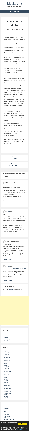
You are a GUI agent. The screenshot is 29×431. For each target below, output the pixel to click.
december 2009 (7, 371)
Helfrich (8, 29)
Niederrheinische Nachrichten (17, 31)
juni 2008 (6, 396)
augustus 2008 (7, 393)
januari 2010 (7, 369)
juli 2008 (6, 394)
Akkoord (23, 424)
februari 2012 (7, 352)
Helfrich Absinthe (8, 410)
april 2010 (6, 365)
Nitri (5, 413)
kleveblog (6, 411)
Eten (8, 31)
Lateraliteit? (6, 337)
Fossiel (5, 336)
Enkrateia (6, 340)
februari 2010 (7, 368)
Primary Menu (14, 11)
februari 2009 (7, 385)
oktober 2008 (7, 390)
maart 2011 (6, 354)
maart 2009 (6, 383)
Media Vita (14, 3)
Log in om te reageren (7, 204)
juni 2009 (6, 379)
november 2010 (7, 357)
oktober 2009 (7, 374)
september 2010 (8, 359)
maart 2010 (6, 366)
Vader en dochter (8, 417)
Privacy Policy (19, 429)
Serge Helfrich (7, 416)
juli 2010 (6, 362)
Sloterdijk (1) (7, 339)
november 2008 (7, 388)
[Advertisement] (14, 310)
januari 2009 (7, 386)
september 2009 (8, 376)
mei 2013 (6, 351)
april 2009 (6, 382)
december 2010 (7, 355)
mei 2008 (6, 397)
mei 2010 (6, 363)
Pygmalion (6, 414)
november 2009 (7, 373)
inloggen (10, 289)
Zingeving (6, 334)
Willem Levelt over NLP (9, 419)
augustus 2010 (7, 360)
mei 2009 (6, 380)
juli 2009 (6, 377)
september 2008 (8, 391)
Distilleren (6, 408)
